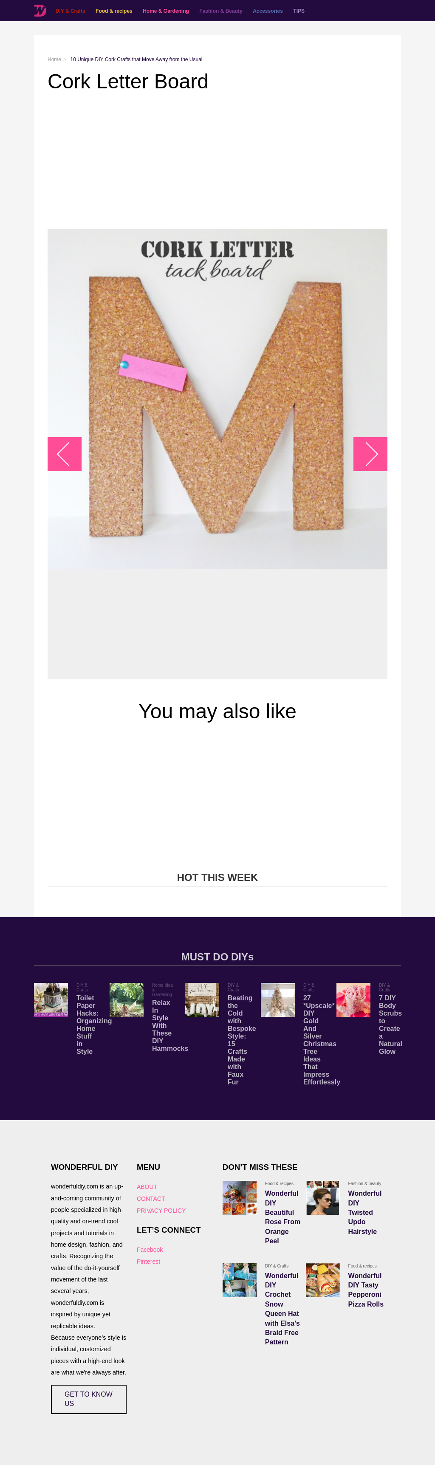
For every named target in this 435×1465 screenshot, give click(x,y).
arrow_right (366, 454)
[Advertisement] (217, 161)
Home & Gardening (165, 11)
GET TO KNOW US (89, 1399)
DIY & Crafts (70, 11)
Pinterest (148, 1261)
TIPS (299, 11)
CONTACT (151, 1198)
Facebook (150, 1249)
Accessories (267, 11)
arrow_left (69, 454)
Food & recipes (113, 11)
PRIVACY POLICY (161, 1210)
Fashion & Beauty (220, 11)
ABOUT (147, 1186)
